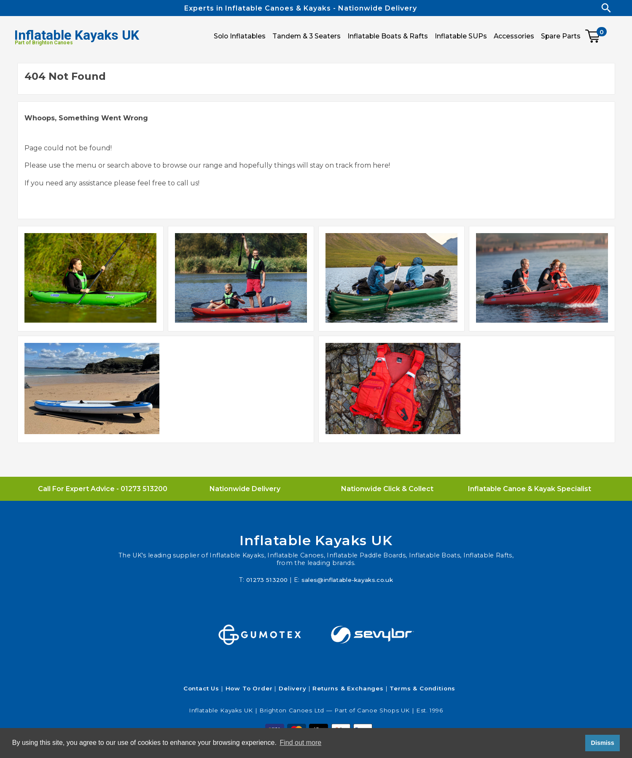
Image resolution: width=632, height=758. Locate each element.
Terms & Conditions (422, 688)
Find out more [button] (300, 742)
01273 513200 (144, 489)
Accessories (514, 36)
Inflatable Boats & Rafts (387, 36)
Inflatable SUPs (461, 36)
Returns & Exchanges (348, 688)
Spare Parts (561, 36)
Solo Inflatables (240, 36)
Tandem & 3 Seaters (306, 36)
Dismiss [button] (602, 742)
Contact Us (201, 688)
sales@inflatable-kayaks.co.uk (348, 580)
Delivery (293, 688)
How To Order (249, 688)
